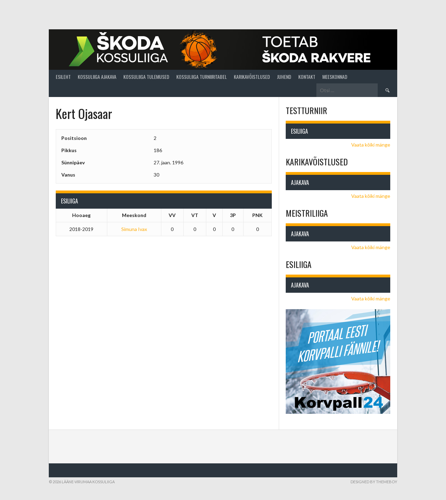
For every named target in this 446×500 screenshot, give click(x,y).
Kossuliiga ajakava (97, 76)
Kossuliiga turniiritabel (201, 76)
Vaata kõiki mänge (370, 145)
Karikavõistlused (252, 76)
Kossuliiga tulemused (146, 76)
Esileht (63, 76)
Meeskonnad (334, 76)
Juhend (284, 76)
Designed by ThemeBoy (374, 481)
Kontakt (306, 76)
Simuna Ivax (134, 229)
